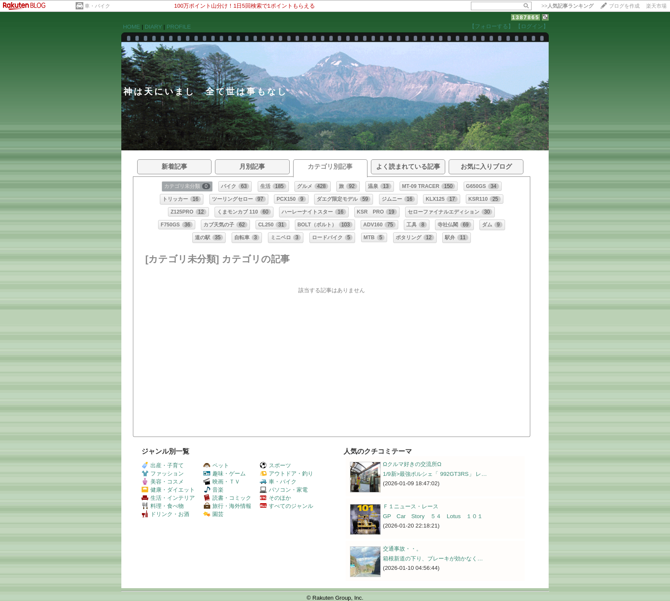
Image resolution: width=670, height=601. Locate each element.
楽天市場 (656, 6)
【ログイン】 (532, 26)
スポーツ (275, 465)
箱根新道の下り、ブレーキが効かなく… (433, 558)
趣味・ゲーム (224, 473)
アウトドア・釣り (286, 473)
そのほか (275, 498)
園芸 (213, 514)
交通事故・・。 (402, 548)
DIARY (153, 26)
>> (567, 6)
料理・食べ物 (162, 506)
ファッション (162, 473)
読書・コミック (227, 498)
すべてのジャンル (286, 506)
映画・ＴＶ (221, 481)
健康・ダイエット (168, 490)
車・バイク (97, 6)
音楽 (213, 490)
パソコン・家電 (284, 490)
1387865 (526, 17)
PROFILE (179, 26)
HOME (131, 26)
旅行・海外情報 (227, 506)
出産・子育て (162, 465)
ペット (216, 465)
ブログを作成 (624, 6)
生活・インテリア (168, 498)
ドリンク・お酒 (165, 514)
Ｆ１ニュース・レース (410, 506)
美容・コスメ (162, 481)
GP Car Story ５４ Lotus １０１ (433, 516)
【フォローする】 (491, 26)
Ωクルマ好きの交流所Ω (412, 464)
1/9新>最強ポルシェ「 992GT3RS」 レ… (435, 474)
